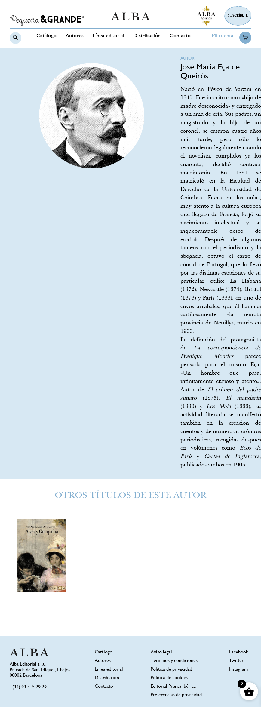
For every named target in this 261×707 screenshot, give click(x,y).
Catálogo (46, 36)
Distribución (147, 36)
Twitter (236, 661)
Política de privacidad (171, 669)
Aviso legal (161, 652)
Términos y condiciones (174, 661)
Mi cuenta (222, 36)
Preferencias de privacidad (176, 695)
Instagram (238, 669)
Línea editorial (108, 36)
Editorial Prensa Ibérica (173, 686)
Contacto (180, 36)
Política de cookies (169, 678)
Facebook (238, 652)
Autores (75, 36)
